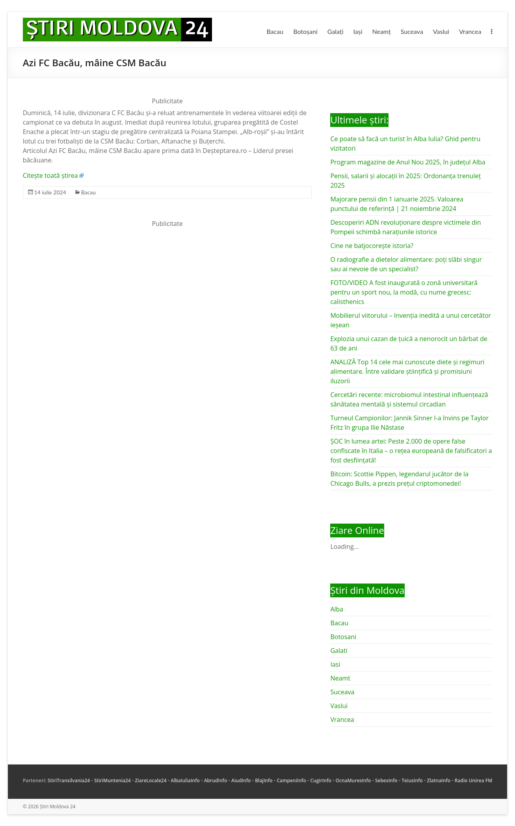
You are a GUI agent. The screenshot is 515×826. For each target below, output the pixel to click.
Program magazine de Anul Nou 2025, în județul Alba (407, 162)
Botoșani (305, 31)
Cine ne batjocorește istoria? (371, 245)
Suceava (412, 31)
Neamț (381, 31)
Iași (358, 31)
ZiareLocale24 (150, 780)
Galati (338, 650)
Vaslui (441, 31)
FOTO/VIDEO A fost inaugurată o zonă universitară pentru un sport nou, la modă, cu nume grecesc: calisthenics (404, 292)
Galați (335, 31)
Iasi (335, 664)
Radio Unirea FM (473, 780)
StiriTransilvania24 (69, 780)
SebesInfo (386, 780)
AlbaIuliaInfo (185, 780)
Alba (336, 609)
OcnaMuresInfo (353, 780)
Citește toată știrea (50, 175)
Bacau (274, 31)
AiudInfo (241, 780)
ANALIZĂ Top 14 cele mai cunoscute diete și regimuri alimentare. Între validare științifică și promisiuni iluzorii (407, 371)
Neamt (340, 678)
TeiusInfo (412, 780)
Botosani (343, 636)
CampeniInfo (291, 780)
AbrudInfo (215, 780)
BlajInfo (264, 780)
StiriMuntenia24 (112, 780)
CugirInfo (320, 780)
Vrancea (470, 31)
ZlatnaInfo (439, 780)
